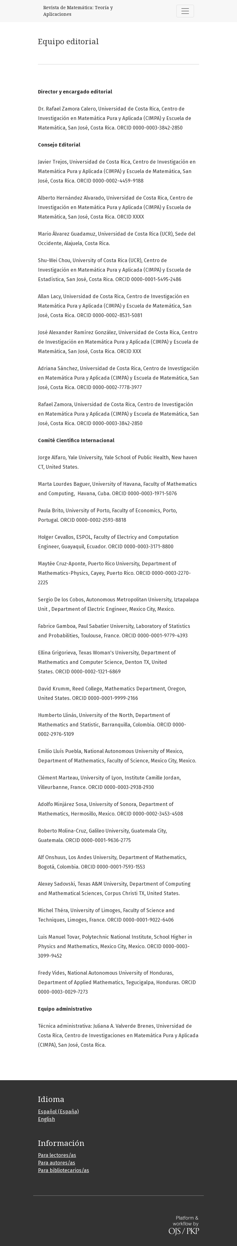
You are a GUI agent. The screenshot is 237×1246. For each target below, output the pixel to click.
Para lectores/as (57, 1155)
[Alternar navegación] (185, 11)
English (46, 1119)
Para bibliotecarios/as (63, 1170)
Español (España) (58, 1112)
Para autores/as (56, 1163)
